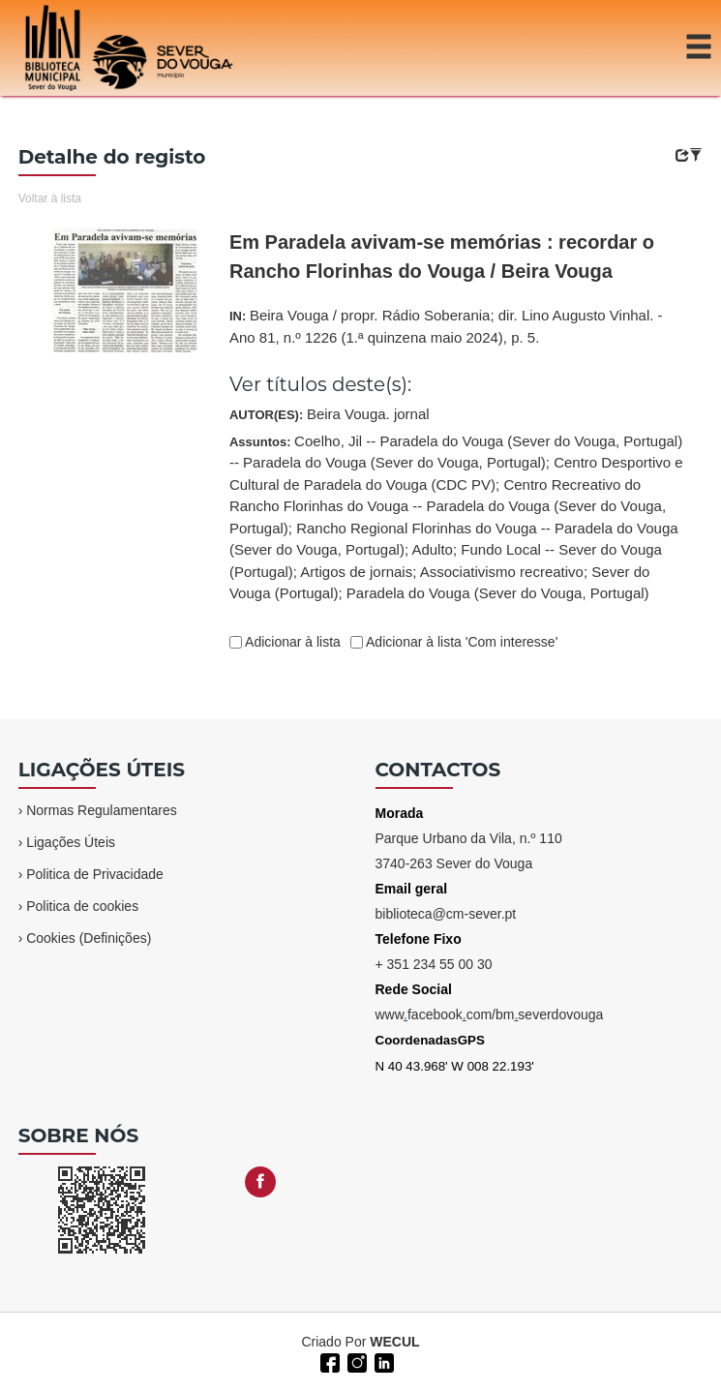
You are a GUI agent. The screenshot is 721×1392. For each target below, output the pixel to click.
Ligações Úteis (70, 842)
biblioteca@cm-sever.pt (446, 914)
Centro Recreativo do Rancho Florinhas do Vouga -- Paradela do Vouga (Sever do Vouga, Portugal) (447, 506)
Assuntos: (456, 517)
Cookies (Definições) (88, 938)
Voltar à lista (49, 198)
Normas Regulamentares (101, 810)
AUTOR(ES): (329, 414)
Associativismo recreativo (502, 571)
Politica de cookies (82, 906)
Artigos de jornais (356, 571)
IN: (446, 326)
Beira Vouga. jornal (368, 414)
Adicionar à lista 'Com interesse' (460, 642)
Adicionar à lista (291, 642)
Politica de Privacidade (95, 874)
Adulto (432, 549)
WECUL (394, 1341)
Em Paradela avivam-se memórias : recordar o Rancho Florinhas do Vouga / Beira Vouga (441, 256)
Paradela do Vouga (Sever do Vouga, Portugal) (497, 593)
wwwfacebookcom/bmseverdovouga (490, 1014)
